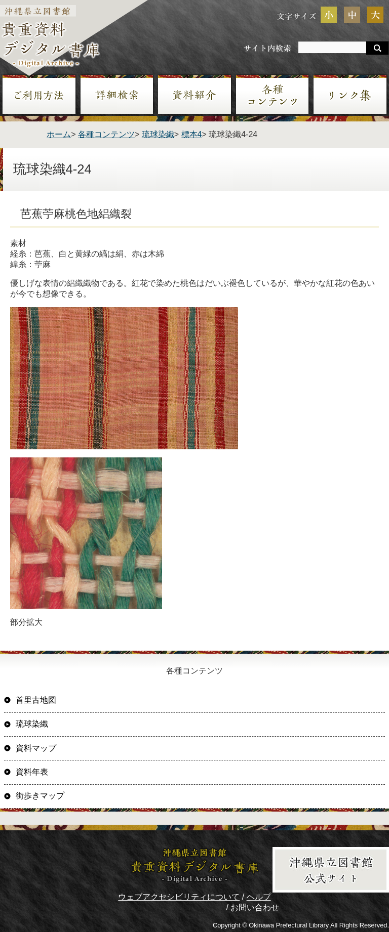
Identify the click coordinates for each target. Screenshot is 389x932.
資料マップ (36, 748)
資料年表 (32, 772)
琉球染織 (158, 134)
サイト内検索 (267, 48)
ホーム (59, 134)
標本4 (191, 134)
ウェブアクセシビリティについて (179, 897)
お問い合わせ (254, 907)
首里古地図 (36, 700)
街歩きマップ (40, 795)
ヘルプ (259, 897)
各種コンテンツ (106, 134)
